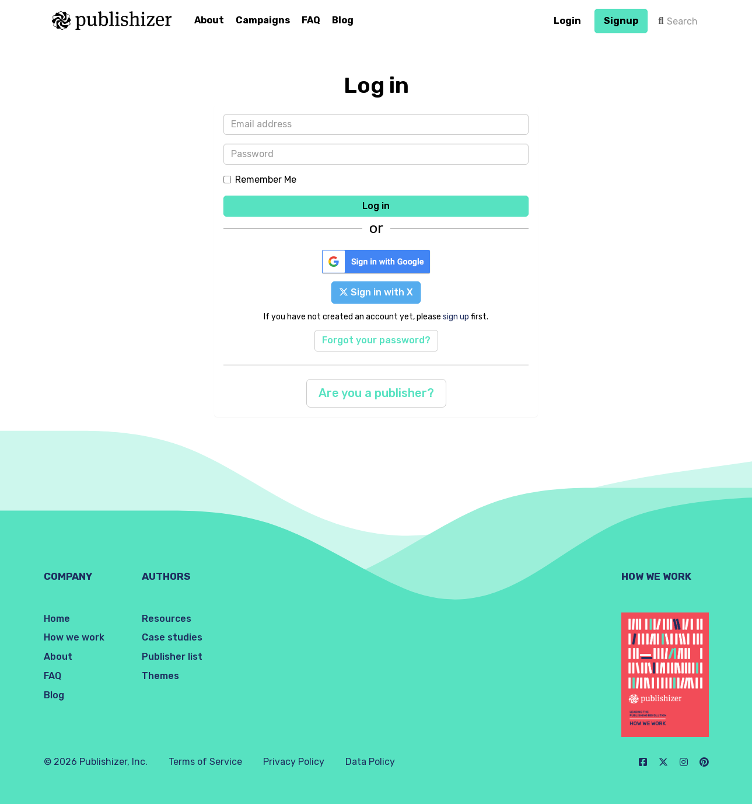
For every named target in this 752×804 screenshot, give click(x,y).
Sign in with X (376, 292)
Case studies (172, 637)
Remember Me (259, 179)
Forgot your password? (376, 340)
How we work (74, 637)
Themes (160, 675)
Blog (343, 20)
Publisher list (172, 656)
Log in (376, 205)
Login (567, 20)
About (209, 20)
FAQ (311, 20)
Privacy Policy (293, 761)
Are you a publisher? (376, 393)
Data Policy (370, 761)
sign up (456, 316)
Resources (166, 618)
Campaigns (263, 20)
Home (57, 618)
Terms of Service (205, 761)
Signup (621, 20)
